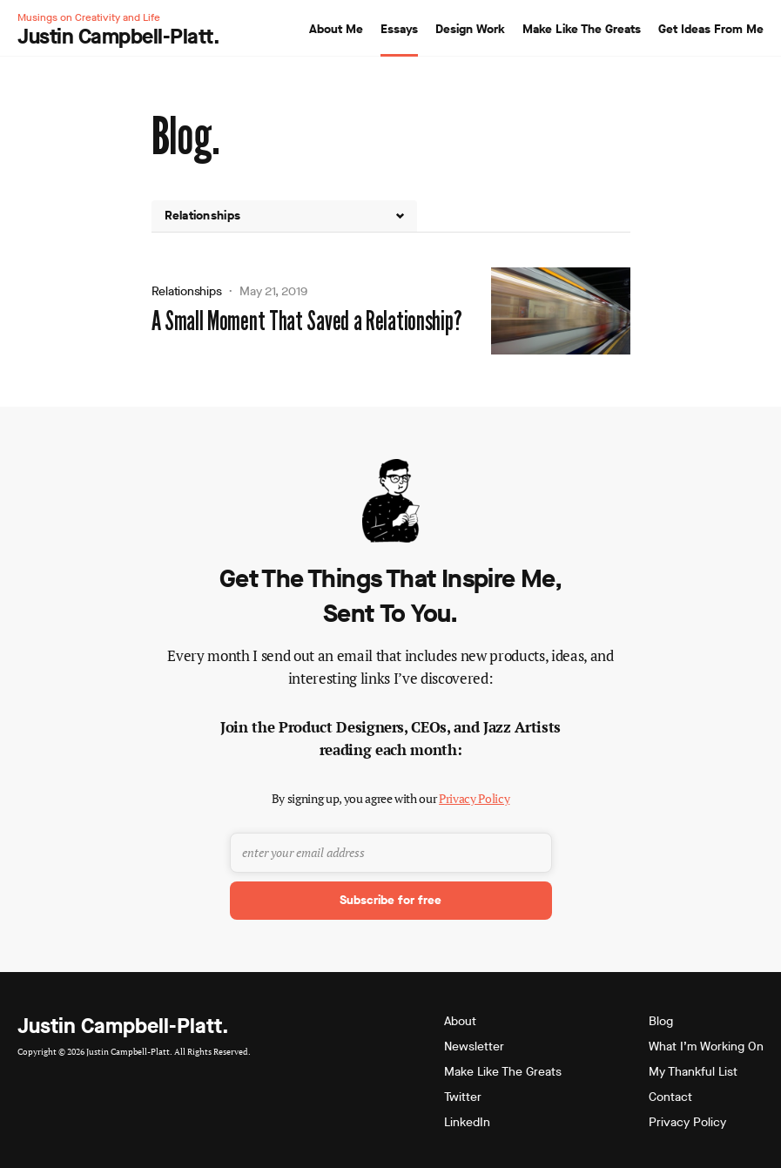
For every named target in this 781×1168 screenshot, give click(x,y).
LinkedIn (467, 1122)
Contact (670, 1097)
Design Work (470, 29)
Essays (399, 29)
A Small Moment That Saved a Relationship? (306, 321)
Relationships (186, 291)
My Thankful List (693, 1071)
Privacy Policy (474, 798)
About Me (336, 29)
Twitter (462, 1097)
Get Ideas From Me (711, 29)
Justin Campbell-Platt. (123, 1026)
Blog (661, 1021)
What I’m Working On (706, 1046)
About (460, 1021)
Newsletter (474, 1046)
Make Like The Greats (581, 29)
